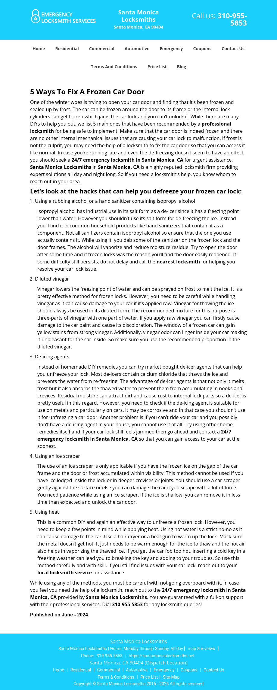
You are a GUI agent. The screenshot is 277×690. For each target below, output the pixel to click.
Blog (181, 66)
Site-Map (171, 677)
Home (39, 48)
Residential (67, 48)
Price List (157, 66)
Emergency (171, 48)
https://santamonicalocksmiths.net (162, 655)
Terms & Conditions (116, 677)
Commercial (101, 48)
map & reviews (202, 648)
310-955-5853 (232, 19)
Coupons (202, 48)
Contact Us (233, 48)
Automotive (137, 48)
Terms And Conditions (114, 66)
